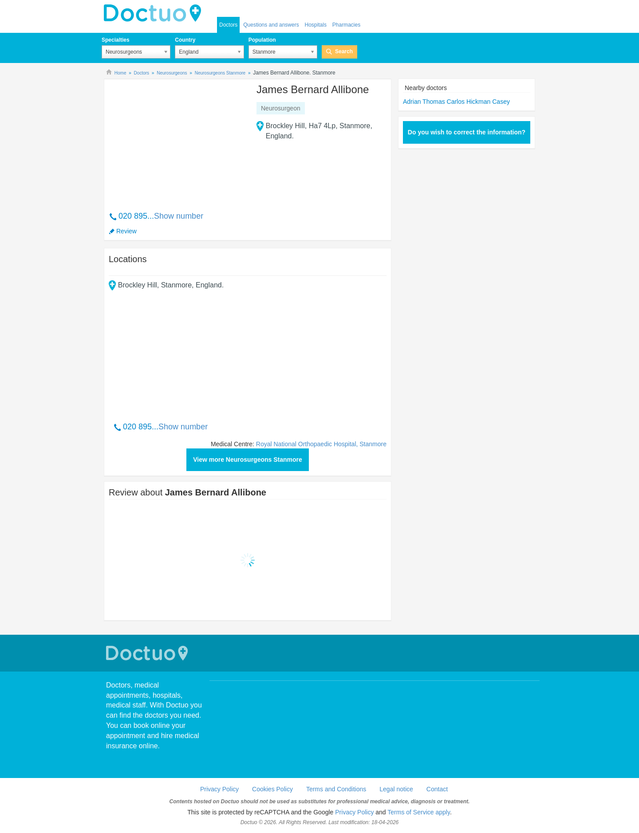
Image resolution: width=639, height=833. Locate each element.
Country (185, 40)
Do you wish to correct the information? (466, 132)
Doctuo (148, 653)
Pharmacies (346, 25)
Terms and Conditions (336, 789)
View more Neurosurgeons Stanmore (247, 459)
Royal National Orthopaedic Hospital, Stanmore (321, 444)
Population (262, 40)
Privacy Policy (219, 789)
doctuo (155, 13)
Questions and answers (271, 25)
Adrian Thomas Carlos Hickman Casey (456, 101)
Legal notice (396, 789)
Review (126, 231)
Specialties (116, 40)
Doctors (228, 25)
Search (344, 51)
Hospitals (316, 25)
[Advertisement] (176, 140)
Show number (178, 216)
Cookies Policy (272, 789)
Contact (437, 789)
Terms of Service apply (418, 812)
